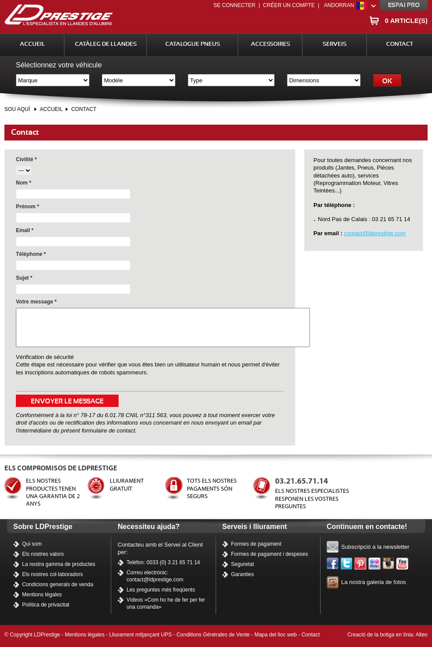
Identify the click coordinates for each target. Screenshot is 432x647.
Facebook (333, 564)
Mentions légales (42, 595)
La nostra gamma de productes (58, 564)
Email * (25, 230)
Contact (399, 44)
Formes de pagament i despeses (269, 554)
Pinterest (360, 564)
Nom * (23, 183)
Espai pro (404, 5)
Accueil (32, 44)
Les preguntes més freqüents (161, 590)
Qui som (32, 544)
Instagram (389, 564)
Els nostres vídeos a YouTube (402, 564)
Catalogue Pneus (192, 44)
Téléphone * (31, 254)
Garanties (242, 574)
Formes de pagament (256, 544)
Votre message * (36, 302)
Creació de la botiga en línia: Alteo (387, 635)
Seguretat (242, 564)
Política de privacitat (45, 605)
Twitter (347, 564)
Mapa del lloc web (275, 635)
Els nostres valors (43, 554)
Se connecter (234, 5)
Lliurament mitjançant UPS (140, 635)
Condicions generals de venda (57, 584)
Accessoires (270, 44)
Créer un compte (289, 5)
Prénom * (27, 206)
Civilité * (26, 159)
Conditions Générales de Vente (213, 635)
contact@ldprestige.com (375, 233)
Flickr (375, 564)
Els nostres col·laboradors (52, 574)
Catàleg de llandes (106, 44)
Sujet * (24, 278)
